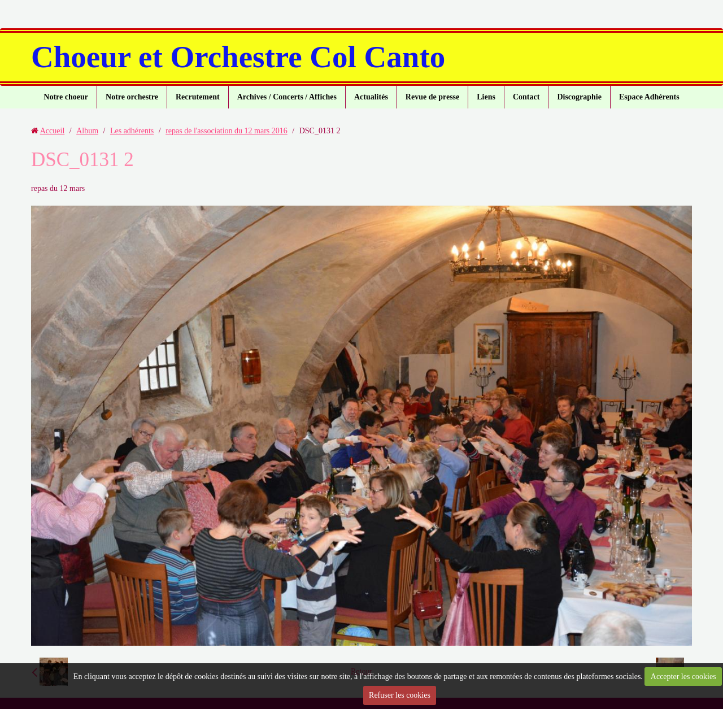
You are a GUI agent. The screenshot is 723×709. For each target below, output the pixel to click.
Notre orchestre (132, 97)
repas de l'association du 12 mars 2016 (226, 131)
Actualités (371, 97)
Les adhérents (132, 131)
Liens (486, 97)
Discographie (579, 97)
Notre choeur (65, 97)
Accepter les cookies (683, 676)
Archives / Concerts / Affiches (287, 97)
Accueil (52, 131)
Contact (526, 97)
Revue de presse (432, 97)
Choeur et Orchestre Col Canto (238, 57)
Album (87, 131)
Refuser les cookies (399, 695)
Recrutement (198, 97)
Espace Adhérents (649, 97)
